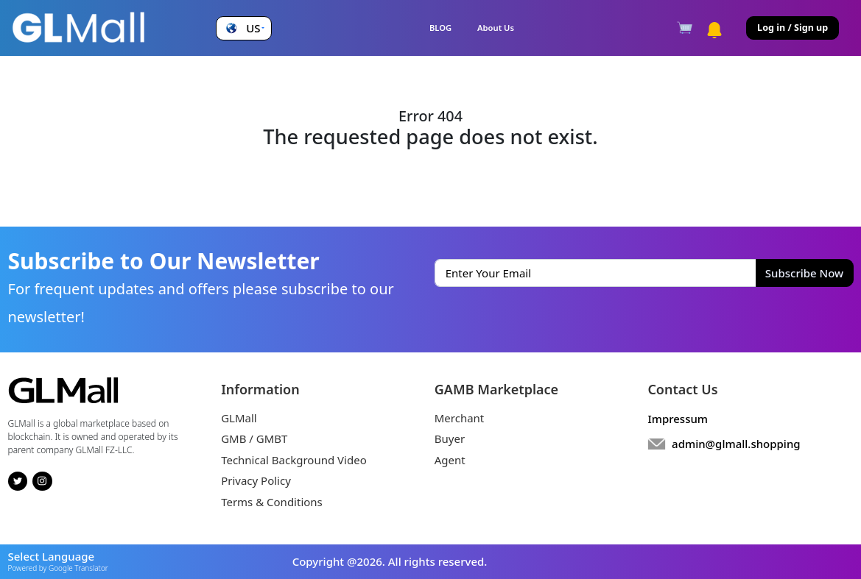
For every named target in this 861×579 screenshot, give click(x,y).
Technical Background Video (294, 459)
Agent (450, 459)
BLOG (440, 27)
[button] (243, 28)
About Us (495, 27)
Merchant (460, 418)
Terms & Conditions (272, 501)
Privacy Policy (256, 480)
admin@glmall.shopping (736, 443)
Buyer (450, 438)
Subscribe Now (804, 273)
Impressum (677, 418)
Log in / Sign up (792, 27)
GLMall (239, 418)
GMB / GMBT (254, 438)
